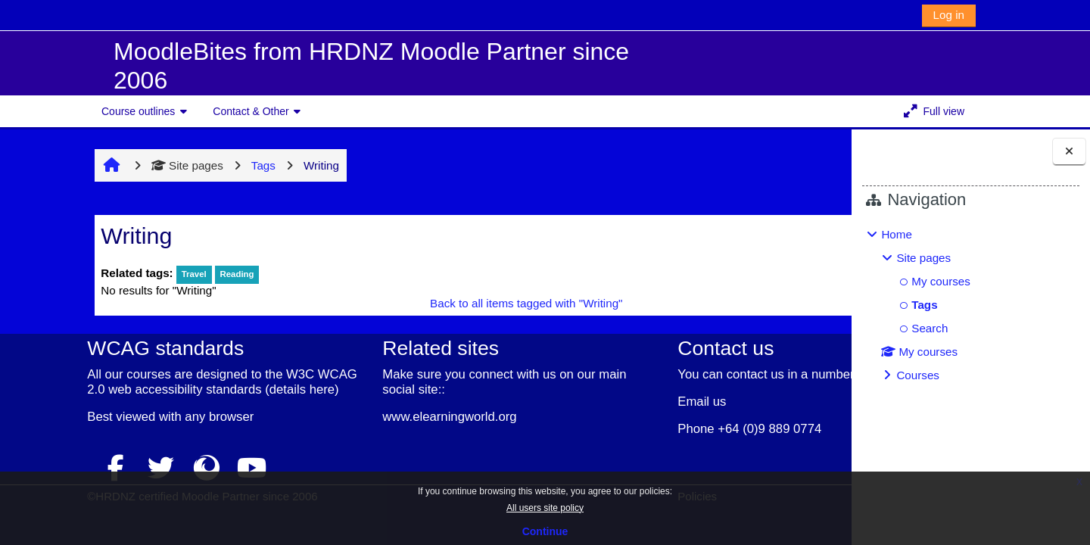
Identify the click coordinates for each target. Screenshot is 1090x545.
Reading (168, 274)
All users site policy (545, 508)
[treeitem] (970, 305)
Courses (917, 375)
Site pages (119, 165)
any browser (143, 432)
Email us (603, 401)
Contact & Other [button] (250, 111)
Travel (125, 274)
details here (48, 404)
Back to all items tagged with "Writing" (433, 303)
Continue (545, 531)
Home (896, 234)
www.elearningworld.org (362, 417)
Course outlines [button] (138, 111)
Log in (948, 14)
